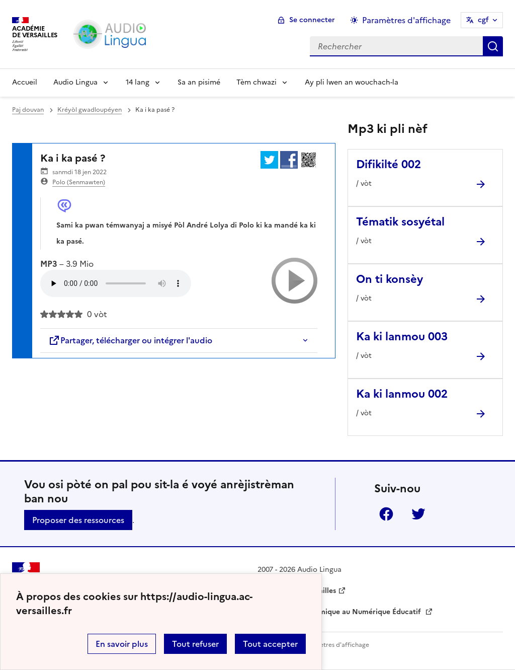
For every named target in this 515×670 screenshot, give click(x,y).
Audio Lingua (75, 82)
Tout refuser (195, 644)
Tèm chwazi (256, 82)
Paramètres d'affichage (335, 644)
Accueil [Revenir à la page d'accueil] (24, 82)
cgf (483, 20)
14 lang (137, 82)
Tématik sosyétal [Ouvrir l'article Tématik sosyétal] (400, 221)
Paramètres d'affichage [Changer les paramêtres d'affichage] (406, 20)
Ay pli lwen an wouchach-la (351, 82)
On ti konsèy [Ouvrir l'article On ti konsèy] (389, 279)
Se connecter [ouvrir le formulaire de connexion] (312, 20)
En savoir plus (122, 644)
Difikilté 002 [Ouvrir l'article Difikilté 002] (388, 164)
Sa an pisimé (199, 82)
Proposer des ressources (78, 520)
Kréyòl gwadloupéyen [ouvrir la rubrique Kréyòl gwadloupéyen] (89, 109)
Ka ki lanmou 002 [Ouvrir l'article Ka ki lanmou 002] (402, 394)
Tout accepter (270, 644)
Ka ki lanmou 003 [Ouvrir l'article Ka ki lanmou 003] (402, 336)
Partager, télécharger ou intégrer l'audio (130, 340)
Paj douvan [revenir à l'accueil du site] (28, 109)
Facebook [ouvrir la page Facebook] (386, 514)
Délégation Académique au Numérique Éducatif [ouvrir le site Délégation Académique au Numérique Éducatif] (340, 612)
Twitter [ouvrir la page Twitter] (418, 514)
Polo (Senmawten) (78, 182)
